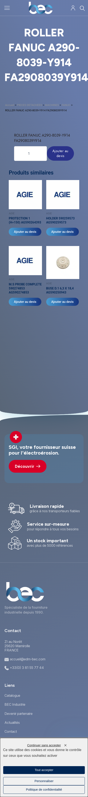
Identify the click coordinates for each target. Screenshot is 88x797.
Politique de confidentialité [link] (44, 789)
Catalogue (12, 695)
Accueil (9, 105)
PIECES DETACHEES (29, 105)
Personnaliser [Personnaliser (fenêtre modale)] (44, 781)
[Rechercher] (82, 8)
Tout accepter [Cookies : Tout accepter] (44, 770)
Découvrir (27, 466)
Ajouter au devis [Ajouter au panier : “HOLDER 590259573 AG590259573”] (62, 232)
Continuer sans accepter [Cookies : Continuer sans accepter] (44, 745)
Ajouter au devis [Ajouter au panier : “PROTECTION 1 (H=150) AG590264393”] (25, 232)
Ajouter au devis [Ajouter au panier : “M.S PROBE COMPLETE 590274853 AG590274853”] (25, 302)
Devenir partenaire (18, 713)
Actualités (12, 722)
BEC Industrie (14, 704)
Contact (10, 731)
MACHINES (52, 105)
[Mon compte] (73, 8)
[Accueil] (40, 8)
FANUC (66, 105)
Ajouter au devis (60, 153)
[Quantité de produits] (30, 153)
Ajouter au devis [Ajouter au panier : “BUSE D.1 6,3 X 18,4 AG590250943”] (62, 302)
